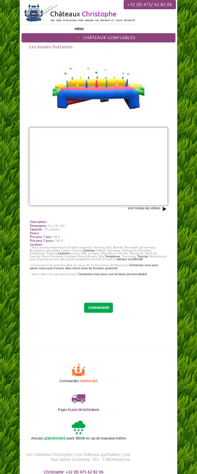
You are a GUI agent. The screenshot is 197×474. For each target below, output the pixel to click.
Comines (89, 250)
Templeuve (112, 256)
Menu (79, 29)
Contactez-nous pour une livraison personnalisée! (112, 274)
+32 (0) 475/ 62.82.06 (149, 4)
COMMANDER (98, 308)
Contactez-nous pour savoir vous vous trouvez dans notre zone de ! (94, 266)
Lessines (64, 253)
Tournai (142, 256)
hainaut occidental (129, 259)
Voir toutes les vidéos (148, 208)
